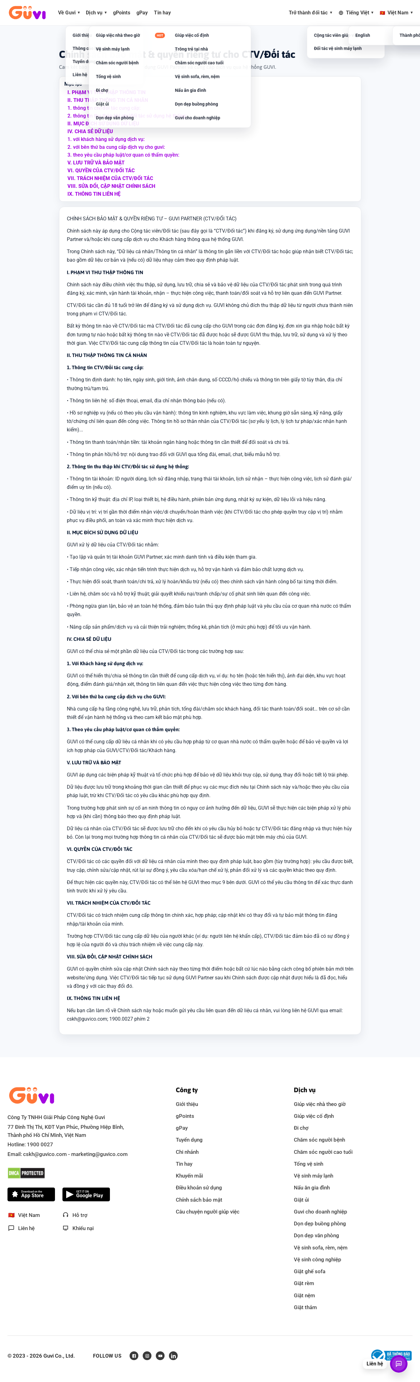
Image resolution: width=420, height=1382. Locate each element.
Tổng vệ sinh (308, 1164)
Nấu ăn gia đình (312, 1187)
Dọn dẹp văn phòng (316, 1235)
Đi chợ (301, 1128)
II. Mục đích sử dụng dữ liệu (103, 124)
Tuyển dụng (189, 1140)
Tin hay (184, 1164)
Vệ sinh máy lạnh (313, 1176)
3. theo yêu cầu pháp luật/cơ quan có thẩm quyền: (123, 155)
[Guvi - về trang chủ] (27, 13)
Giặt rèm (304, 1283)
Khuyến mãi (189, 1176)
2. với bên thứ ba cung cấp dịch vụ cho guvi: (116, 147)
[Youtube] (160, 1355)
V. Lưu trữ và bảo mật (96, 163)
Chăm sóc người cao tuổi (323, 1152)
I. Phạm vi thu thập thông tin (106, 92)
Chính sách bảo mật (199, 1200)
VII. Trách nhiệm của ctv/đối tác (110, 178)
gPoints (185, 1116)
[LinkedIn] (173, 1355)
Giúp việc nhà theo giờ (320, 1104)
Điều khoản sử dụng (199, 1187)
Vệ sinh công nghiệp (317, 1259)
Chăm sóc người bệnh (319, 1140)
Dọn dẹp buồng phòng (320, 1223)
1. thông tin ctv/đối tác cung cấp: (104, 108)
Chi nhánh (187, 1152)
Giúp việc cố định (314, 1116)
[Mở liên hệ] (399, 1364)
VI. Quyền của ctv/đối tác (101, 170)
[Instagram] (147, 1355)
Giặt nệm (304, 1295)
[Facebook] (134, 1355)
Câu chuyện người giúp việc (208, 1212)
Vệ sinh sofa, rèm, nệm (321, 1247)
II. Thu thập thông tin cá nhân (107, 100)
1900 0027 (40, 1144)
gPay (182, 1128)
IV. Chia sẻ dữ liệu (90, 131)
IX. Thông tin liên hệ (94, 194)
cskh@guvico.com (45, 1154)
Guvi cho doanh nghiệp (320, 1212)
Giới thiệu (187, 1104)
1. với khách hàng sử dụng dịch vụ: (106, 139)
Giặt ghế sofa (309, 1271)
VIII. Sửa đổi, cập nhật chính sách (111, 186)
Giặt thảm (305, 1307)
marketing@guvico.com (99, 1154)
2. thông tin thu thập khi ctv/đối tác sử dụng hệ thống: (127, 116)
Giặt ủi (301, 1200)
